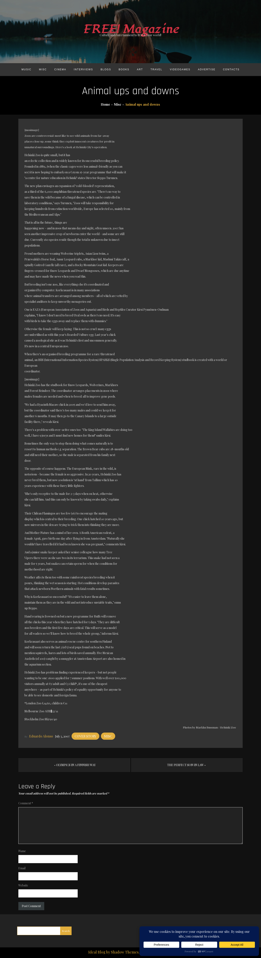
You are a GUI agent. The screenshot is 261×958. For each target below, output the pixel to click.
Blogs (106, 69)
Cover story (85, 736)
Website (23, 885)
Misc (43, 69)
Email (21, 868)
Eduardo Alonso (41, 736)
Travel (156, 69)
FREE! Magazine (130, 29)
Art (140, 69)
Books (124, 69)
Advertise (207, 69)
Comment (25, 803)
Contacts (231, 69)
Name (22, 851)
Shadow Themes (125, 952)
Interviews (83, 69)
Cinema (60, 69)
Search (66, 930)
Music (26, 69)
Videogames (180, 69)
